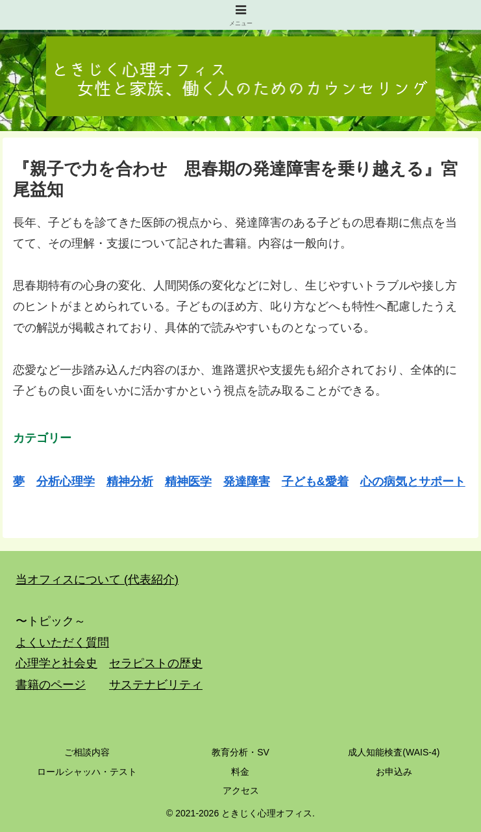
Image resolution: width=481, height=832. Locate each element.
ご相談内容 (87, 752)
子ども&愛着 (315, 481)
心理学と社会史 (56, 663)
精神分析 (129, 481)
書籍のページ (51, 684)
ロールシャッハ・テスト (87, 771)
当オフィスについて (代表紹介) (97, 579)
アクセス (241, 790)
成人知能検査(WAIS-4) (393, 752)
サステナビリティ (156, 684)
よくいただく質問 (62, 642)
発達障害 (246, 481)
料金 (240, 771)
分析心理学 (65, 481)
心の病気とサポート (412, 481)
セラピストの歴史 (156, 663)
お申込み (394, 771)
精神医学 (188, 481)
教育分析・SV (240, 752)
